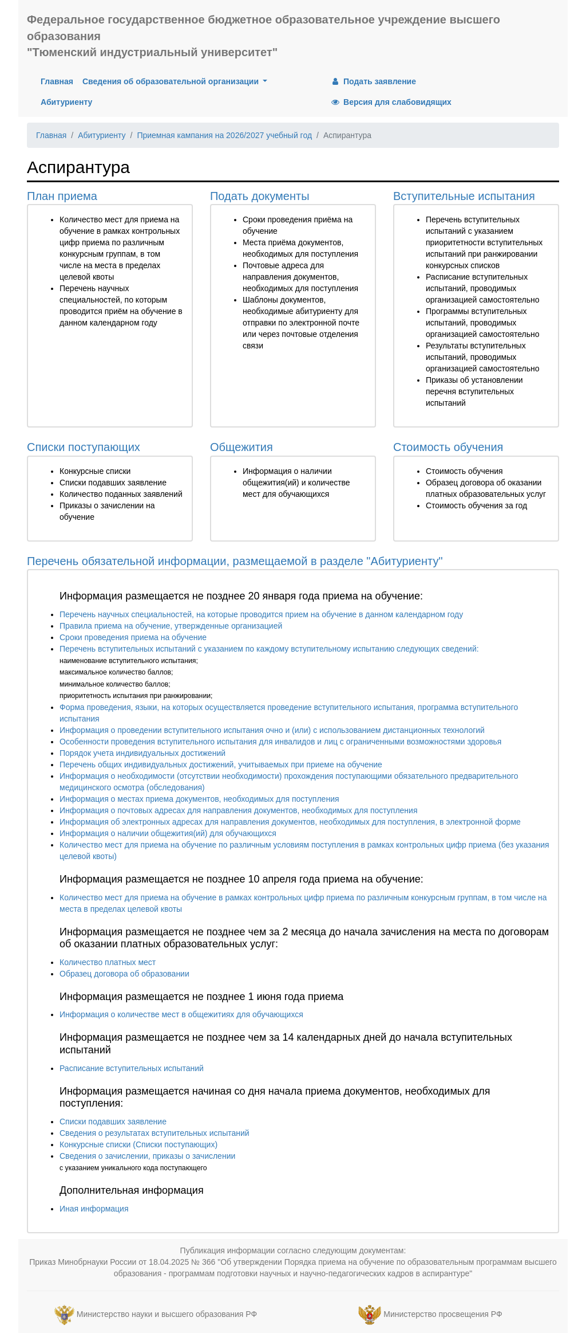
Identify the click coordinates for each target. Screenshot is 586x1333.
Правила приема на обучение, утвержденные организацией (171, 625)
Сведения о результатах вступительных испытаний (155, 1133)
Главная (59, 80)
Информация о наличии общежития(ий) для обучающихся (168, 833)
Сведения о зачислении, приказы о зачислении (147, 1156)
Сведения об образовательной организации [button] (171, 81)
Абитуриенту (66, 102)
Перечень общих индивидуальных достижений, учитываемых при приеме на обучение (221, 764)
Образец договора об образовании (124, 973)
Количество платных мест (108, 962)
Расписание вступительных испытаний (132, 1068)
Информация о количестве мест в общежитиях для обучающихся (181, 1014)
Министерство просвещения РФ (442, 1314)
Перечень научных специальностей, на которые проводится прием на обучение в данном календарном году (261, 614)
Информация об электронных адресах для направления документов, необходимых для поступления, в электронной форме (290, 821)
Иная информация (94, 1208)
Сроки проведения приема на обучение (133, 637)
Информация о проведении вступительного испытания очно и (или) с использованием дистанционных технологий (272, 730)
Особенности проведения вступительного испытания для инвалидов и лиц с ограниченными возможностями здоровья (280, 741)
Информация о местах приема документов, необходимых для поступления (199, 798)
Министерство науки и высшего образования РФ (167, 1314)
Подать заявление (373, 81)
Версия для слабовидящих (391, 102)
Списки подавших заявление (113, 1121)
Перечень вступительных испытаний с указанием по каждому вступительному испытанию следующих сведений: (269, 648)
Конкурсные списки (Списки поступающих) (138, 1144)
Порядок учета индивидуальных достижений (142, 753)
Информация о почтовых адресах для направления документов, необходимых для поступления (238, 810)
